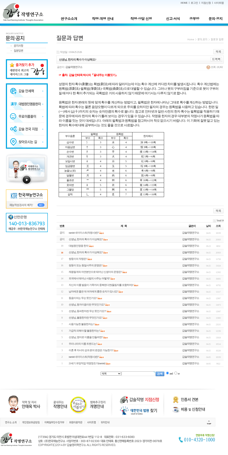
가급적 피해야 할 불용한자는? (84, 330)
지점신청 (206, 2)
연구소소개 (69, 18)
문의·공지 (215, 18)
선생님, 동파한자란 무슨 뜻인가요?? (87, 311)
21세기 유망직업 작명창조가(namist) (87, 363)
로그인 (194, 2)
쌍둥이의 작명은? (78, 258)
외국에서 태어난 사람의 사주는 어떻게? (89, 278)
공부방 (194, 18)
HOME (184, 2)
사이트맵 (219, 2)
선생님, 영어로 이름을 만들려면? (86, 337)
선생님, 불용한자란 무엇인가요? (85, 317)
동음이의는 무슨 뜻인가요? (83, 298)
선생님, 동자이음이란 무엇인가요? (87, 304)
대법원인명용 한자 (78, 245)
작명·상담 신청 (141, 18)
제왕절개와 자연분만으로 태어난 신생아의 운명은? (95, 271)
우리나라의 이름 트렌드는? (83, 343)
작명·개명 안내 (103, 18)
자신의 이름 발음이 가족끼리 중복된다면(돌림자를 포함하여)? (101, 284)
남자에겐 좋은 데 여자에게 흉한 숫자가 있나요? (93, 291)
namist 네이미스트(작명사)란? (84, 356)
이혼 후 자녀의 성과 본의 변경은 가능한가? (91, 350)
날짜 (208, 226)
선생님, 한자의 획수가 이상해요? (86, 252)
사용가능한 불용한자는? (81, 324)
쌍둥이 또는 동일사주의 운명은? (85, 265)
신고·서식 (173, 18)
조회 (218, 226)
